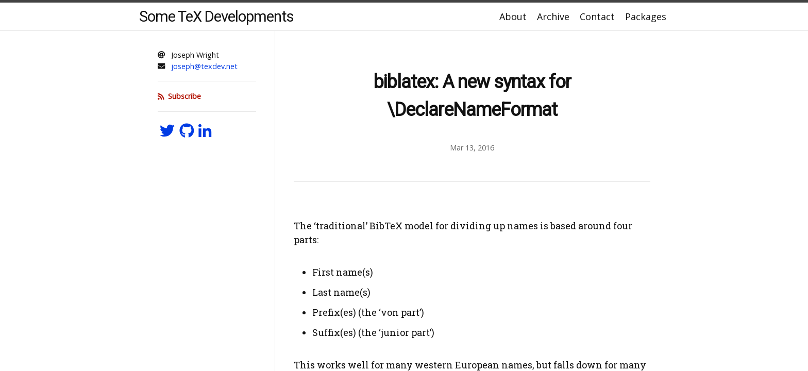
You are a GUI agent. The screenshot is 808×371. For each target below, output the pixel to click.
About (513, 16)
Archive (553, 16)
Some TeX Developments (216, 16)
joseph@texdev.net (204, 66)
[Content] (472, 201)
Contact (597, 16)
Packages (645, 16)
